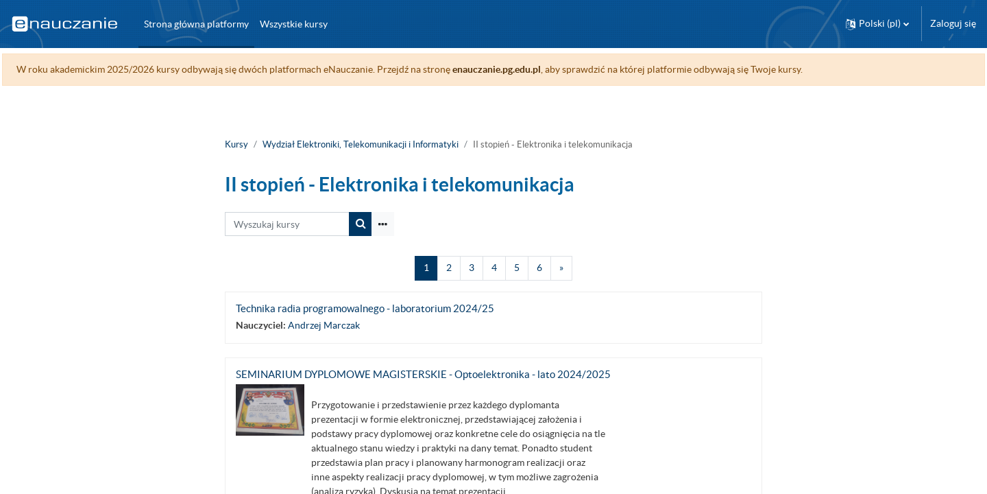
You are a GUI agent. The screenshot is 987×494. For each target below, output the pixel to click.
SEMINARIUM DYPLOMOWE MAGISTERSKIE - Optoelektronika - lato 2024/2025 (423, 374)
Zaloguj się (953, 23)
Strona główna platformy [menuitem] (196, 24)
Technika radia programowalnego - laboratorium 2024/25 (365, 308)
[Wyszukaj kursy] (287, 224)
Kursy (236, 144)
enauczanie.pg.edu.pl (527, 69)
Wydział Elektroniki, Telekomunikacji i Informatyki (361, 144)
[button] (877, 23)
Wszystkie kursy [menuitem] (294, 24)
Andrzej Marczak (324, 325)
